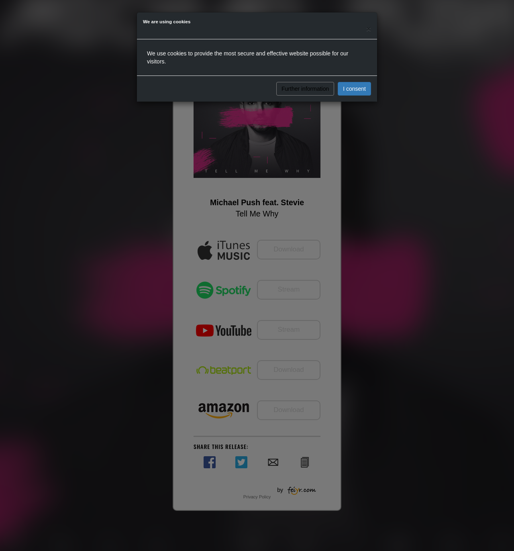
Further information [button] (305, 89)
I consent (354, 89)
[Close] (368, 28)
